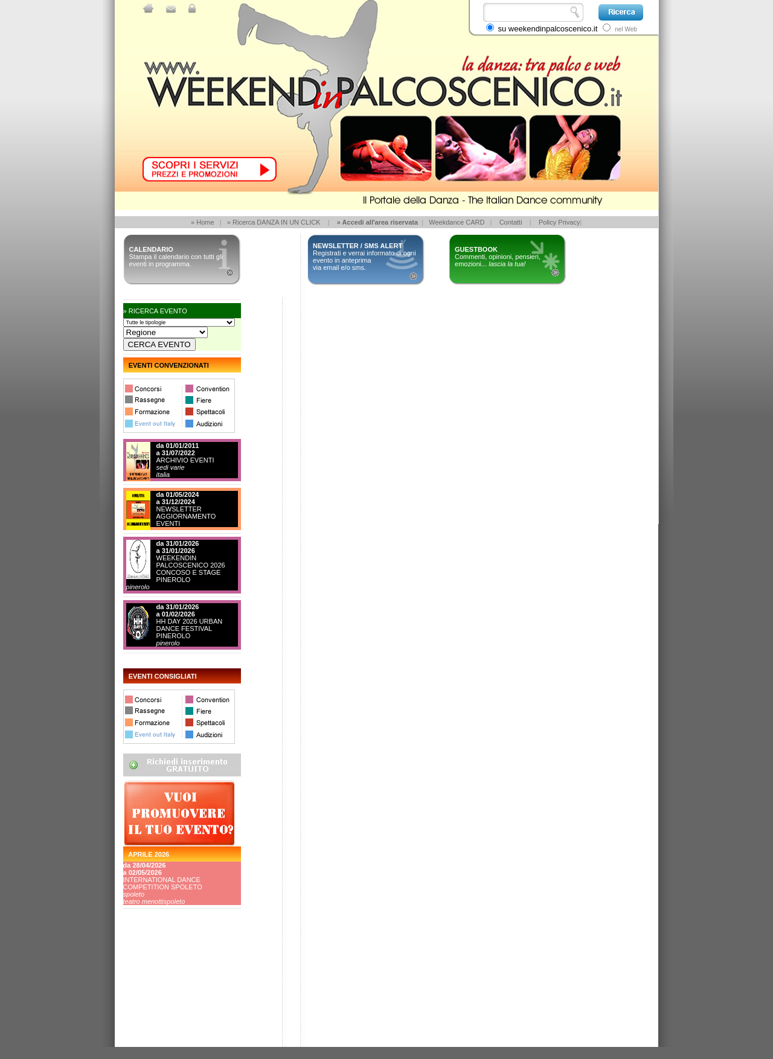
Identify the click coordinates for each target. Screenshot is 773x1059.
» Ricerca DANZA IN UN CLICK (274, 222)
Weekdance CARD (456, 222)
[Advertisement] (177, 1001)
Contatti (510, 222)
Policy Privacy (559, 222)
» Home (202, 222)
